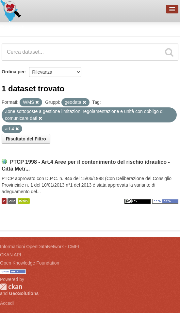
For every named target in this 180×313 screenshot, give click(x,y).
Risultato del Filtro (26, 138)
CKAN (11, 286)
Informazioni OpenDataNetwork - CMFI (39, 246)
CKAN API (10, 254)
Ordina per (13, 71)
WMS (23, 201)
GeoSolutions (24, 293)
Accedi (7, 303)
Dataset (12, 27)
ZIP (12, 201)
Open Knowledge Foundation (29, 263)
